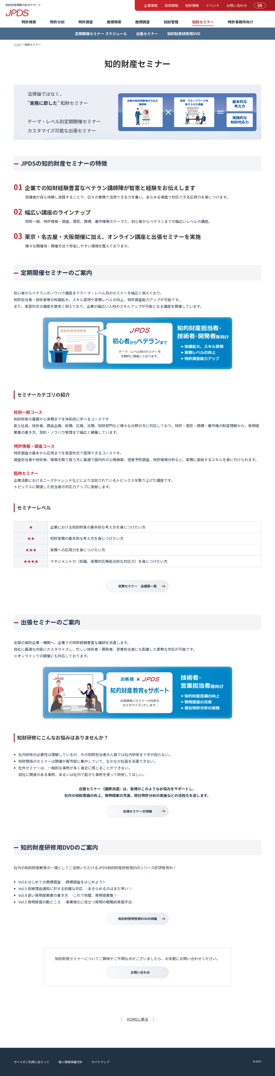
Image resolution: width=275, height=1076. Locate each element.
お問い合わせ (236, 5)
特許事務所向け (240, 22)
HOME (17, 44)
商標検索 (114, 22)
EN (260, 5)
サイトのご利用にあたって (31, 1062)
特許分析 (57, 22)
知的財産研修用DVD (183, 33)
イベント (213, 5)
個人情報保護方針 (70, 1062)
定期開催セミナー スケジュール (101, 33)
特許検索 (29, 22)
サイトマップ (100, 1062)
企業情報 (151, 5)
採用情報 (171, 5)
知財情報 (192, 5)
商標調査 (142, 22)
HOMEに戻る (137, 1019)
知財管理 (171, 22)
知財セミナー (203, 22)
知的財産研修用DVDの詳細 (137, 918)
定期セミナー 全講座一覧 (137, 586)
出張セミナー (147, 33)
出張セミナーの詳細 (137, 811)
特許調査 (85, 22)
